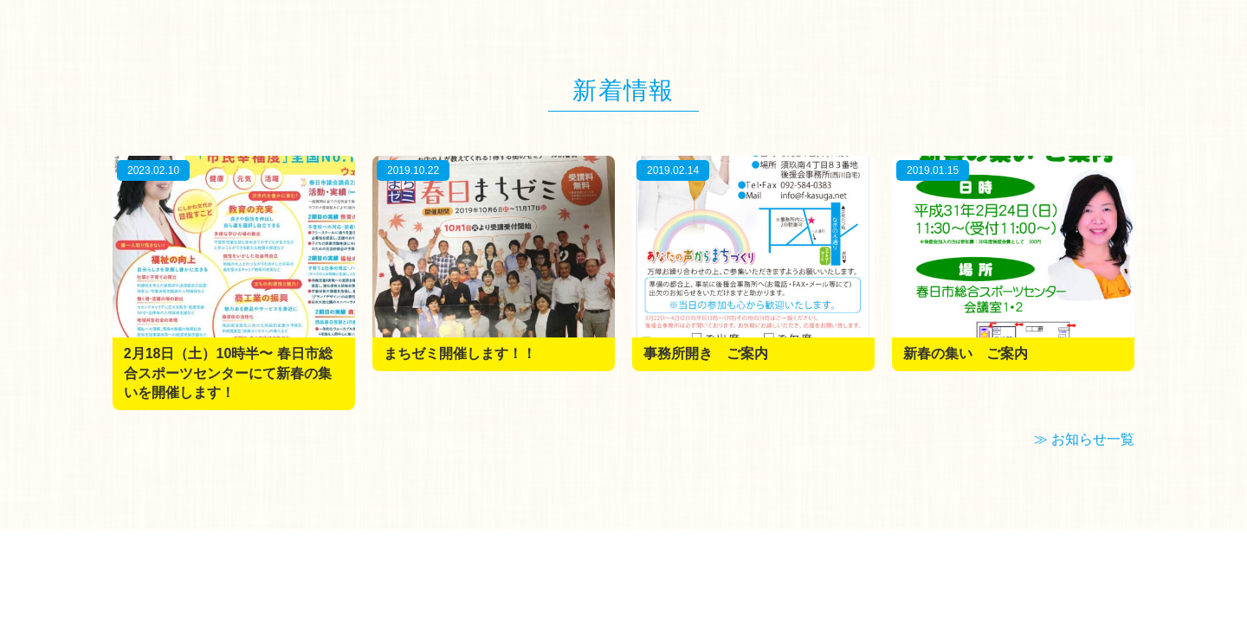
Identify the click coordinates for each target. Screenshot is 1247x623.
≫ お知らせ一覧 (1084, 439)
